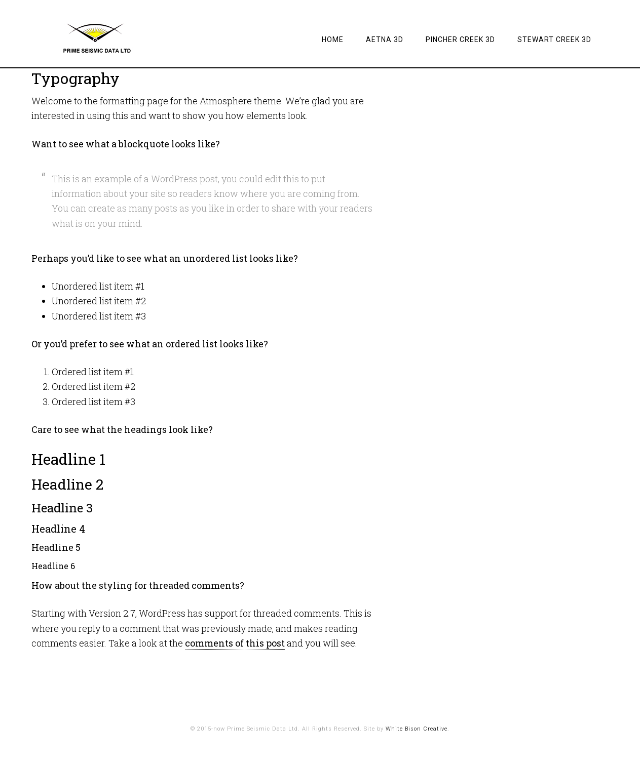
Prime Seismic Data (112, 38)
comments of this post (235, 643)
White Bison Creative (416, 729)
